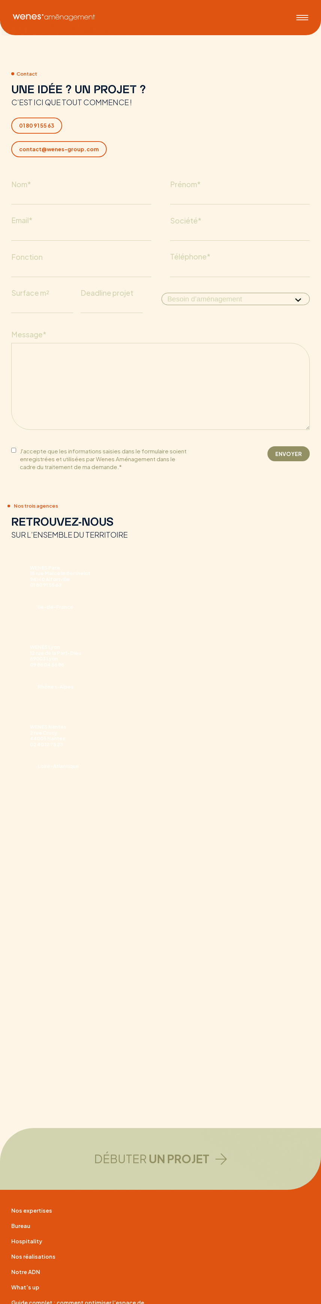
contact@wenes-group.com (59, 149)
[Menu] (304, 15)
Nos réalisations (35, 1257)
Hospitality (27, 1241)
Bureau (22, 1226)
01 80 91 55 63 (36, 125)
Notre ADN (26, 1272)
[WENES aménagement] (52, 15)
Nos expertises (33, 1211)
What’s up (26, 1287)
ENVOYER (288, 468)
